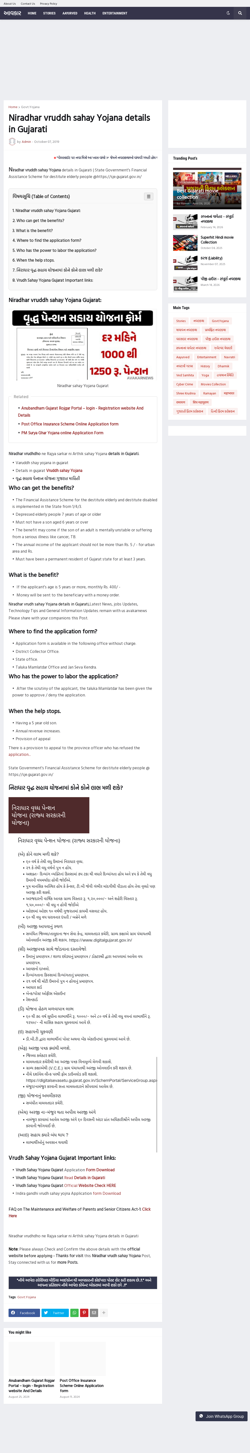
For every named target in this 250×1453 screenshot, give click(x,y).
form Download (107, 1193)
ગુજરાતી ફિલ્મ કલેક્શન (189, 411)
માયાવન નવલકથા (186, 329)
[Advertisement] (125, 60)
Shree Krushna (186, 393)
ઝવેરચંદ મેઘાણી (223, 348)
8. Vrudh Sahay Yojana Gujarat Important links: (52, 280)
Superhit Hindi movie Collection (217, 240)
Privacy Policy (48, 3)
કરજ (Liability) (211, 258)
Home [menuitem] (32, 13)
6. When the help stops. (33, 260)
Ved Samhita (185, 375)
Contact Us (28, 3)
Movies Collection (213, 384)
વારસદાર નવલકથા (187, 338)
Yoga (205, 375)
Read (84, 1177)
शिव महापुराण (200, 402)
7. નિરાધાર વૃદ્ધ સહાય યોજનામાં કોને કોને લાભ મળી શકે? (57, 270)
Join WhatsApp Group (221, 1416)
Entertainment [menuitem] (115, 13)
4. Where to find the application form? (46, 240)
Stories (181, 320)
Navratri (229, 357)
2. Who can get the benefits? (38, 220)
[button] (228, 13)
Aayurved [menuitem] (69, 13)
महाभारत (229, 393)
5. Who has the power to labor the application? (54, 250)
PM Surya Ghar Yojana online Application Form (62, 433)
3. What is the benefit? (32, 230)
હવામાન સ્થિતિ (225, 375)
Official (90, 1185)
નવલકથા (198, 320)
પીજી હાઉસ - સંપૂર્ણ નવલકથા (220, 279)
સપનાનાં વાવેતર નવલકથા (191, 348)
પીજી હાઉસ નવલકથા (218, 338)
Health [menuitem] (90, 13)
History (205, 366)
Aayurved (182, 357)
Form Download (100, 1170)
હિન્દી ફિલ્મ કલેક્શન (223, 411)
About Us (10, 3)
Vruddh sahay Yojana (64, 470)
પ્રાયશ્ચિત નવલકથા (215, 329)
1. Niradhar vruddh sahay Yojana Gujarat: (46, 210)
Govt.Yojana (30, 107)
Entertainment (206, 357)
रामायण (180, 402)
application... (20, 754)
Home (13, 107)
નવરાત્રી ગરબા (184, 366)
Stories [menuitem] (49, 13)
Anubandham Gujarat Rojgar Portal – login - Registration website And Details (32, 1385)
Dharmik (223, 366)
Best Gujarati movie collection (197, 193)
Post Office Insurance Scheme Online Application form (69, 424)
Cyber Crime (184, 384)
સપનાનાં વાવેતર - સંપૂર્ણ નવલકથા (217, 219)
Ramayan (209, 393)
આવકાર (12, 13)
